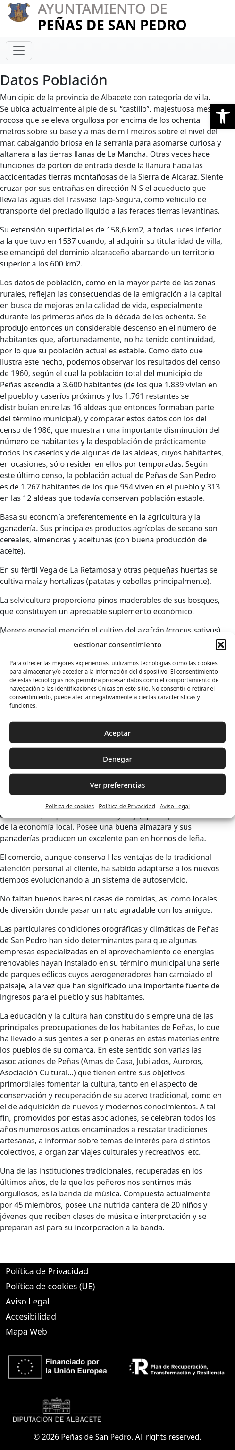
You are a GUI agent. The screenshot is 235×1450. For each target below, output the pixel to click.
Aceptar (117, 732)
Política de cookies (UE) (50, 1286)
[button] (222, 116)
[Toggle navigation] (19, 50)
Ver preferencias (117, 784)
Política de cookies (69, 806)
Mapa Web (26, 1331)
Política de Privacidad (127, 806)
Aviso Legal (175, 806)
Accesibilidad (31, 1316)
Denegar (117, 758)
